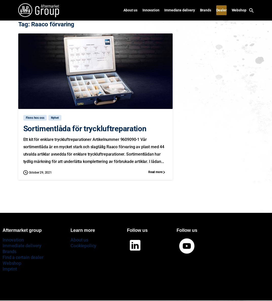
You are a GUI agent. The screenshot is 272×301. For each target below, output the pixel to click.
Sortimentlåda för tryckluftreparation (85, 128)
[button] (251, 10)
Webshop (12, 263)
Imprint (10, 269)
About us (79, 239)
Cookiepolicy (83, 245)
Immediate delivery (22, 245)
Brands (9, 251)
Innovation (13, 239)
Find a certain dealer (23, 257)
